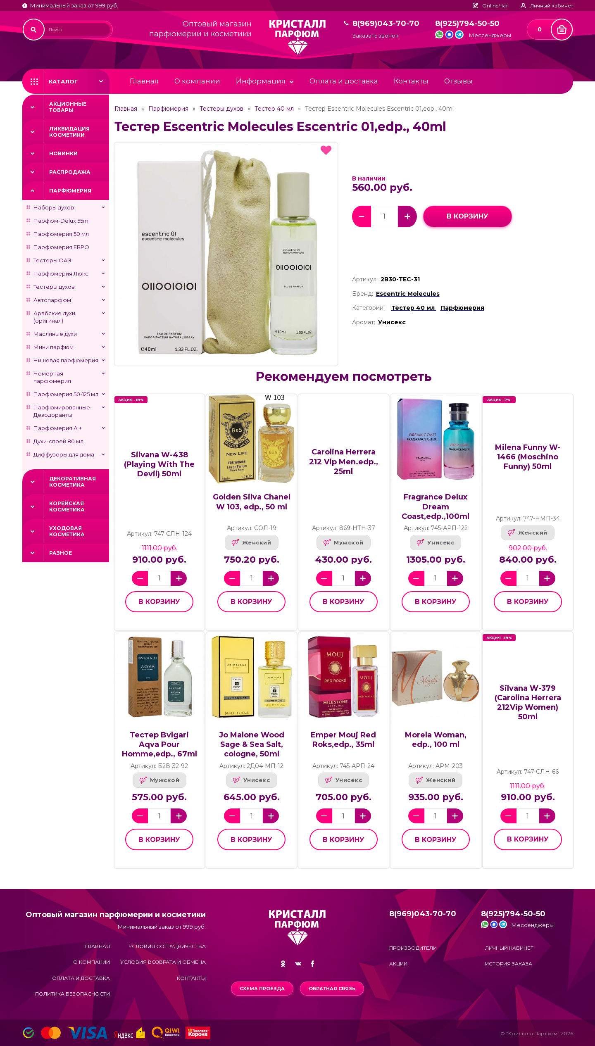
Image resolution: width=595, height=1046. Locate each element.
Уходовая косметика (67, 531)
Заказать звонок (375, 36)
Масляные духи (55, 333)
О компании (197, 81)
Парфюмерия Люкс (60, 273)
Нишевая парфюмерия (65, 360)
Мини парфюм (53, 347)
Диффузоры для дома (63, 454)
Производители (413, 948)
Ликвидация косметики (69, 132)
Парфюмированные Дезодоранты (61, 411)
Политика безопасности (72, 994)
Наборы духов (53, 207)
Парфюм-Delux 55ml (61, 220)
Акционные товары (67, 107)
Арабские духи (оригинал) (54, 317)
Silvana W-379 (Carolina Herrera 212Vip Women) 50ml (528, 702)
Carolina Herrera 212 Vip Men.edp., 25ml (343, 461)
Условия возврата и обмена (163, 962)
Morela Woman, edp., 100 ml (435, 739)
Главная (144, 81)
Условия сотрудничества (167, 946)
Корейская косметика (67, 506)
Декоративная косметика (72, 481)
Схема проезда (262, 988)
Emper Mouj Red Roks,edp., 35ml (343, 739)
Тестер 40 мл (274, 108)
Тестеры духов (54, 286)
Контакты (411, 81)
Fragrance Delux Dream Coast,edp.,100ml (435, 506)
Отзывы (458, 81)
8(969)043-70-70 (385, 23)
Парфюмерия (70, 191)
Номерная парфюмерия (52, 377)
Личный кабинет (509, 948)
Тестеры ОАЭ (52, 260)
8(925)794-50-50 (467, 23)
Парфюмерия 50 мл (61, 234)
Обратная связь (332, 988)
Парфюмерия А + (57, 428)
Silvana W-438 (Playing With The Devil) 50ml (159, 464)
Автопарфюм (52, 300)
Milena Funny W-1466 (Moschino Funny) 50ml (528, 457)
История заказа (508, 963)
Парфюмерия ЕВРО (61, 247)
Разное (60, 553)
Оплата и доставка (343, 81)
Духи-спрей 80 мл (58, 441)
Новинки (63, 153)
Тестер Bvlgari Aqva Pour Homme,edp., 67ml (159, 744)
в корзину (467, 216)
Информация (261, 81)
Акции (398, 963)
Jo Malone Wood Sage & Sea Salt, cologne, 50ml (251, 744)
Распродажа (69, 172)
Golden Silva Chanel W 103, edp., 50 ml (251, 501)
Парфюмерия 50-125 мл (65, 394)
